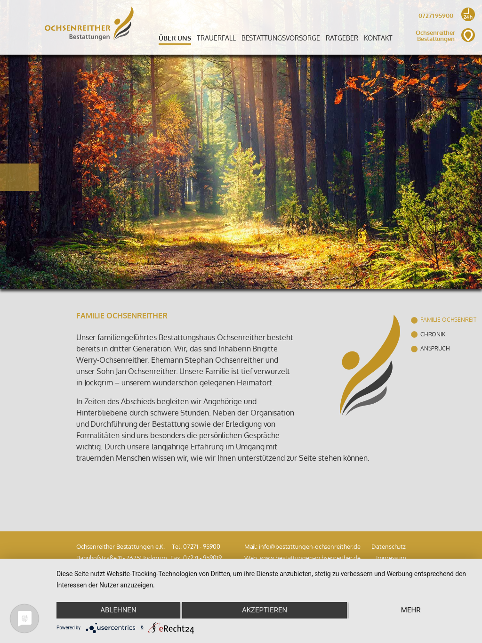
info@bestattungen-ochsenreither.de (309, 546)
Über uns (175, 37)
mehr (411, 610)
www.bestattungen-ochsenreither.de (310, 558)
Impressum (391, 558)
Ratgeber (342, 37)
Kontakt (378, 37)
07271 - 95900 (201, 546)
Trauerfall (216, 37)
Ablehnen (118, 610)
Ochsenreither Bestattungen (445, 36)
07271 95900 (445, 17)
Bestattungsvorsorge (280, 37)
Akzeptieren (264, 610)
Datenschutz (388, 546)
